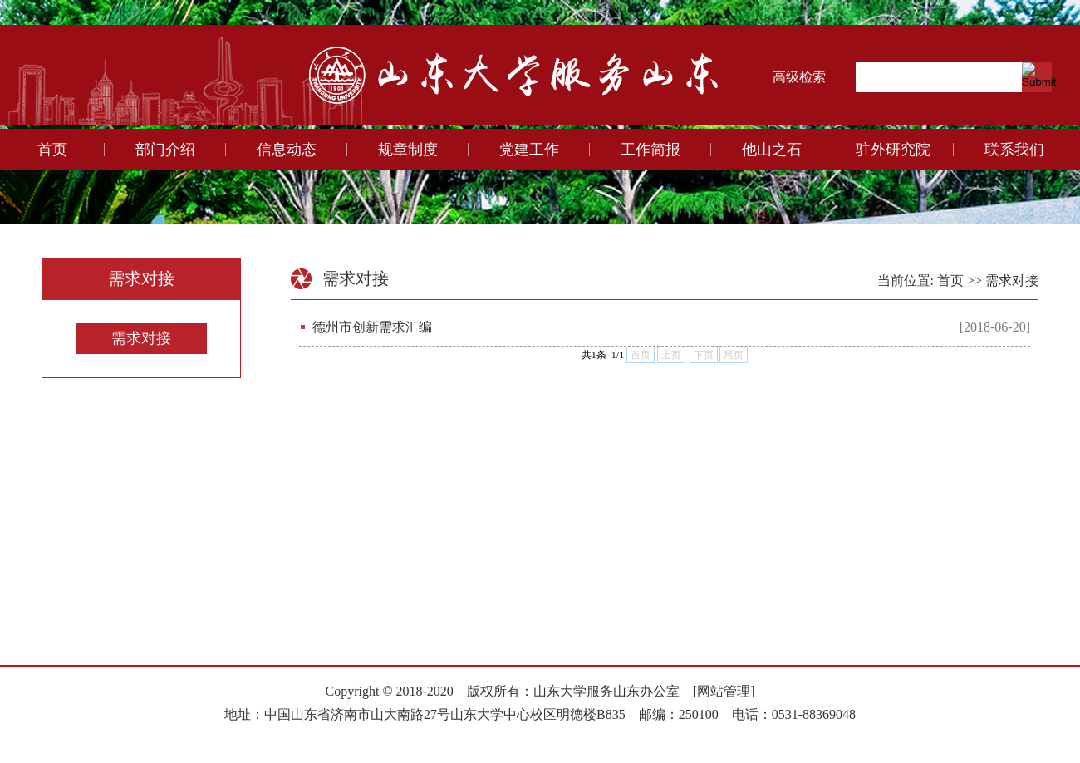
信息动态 (287, 149)
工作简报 (650, 149)
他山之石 (772, 149)
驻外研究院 (893, 149)
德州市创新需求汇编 (372, 327)
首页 (52, 149)
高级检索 (799, 77)
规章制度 (408, 149)
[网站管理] (724, 691)
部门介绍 (165, 149)
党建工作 (529, 149)
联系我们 (1014, 149)
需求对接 (141, 338)
